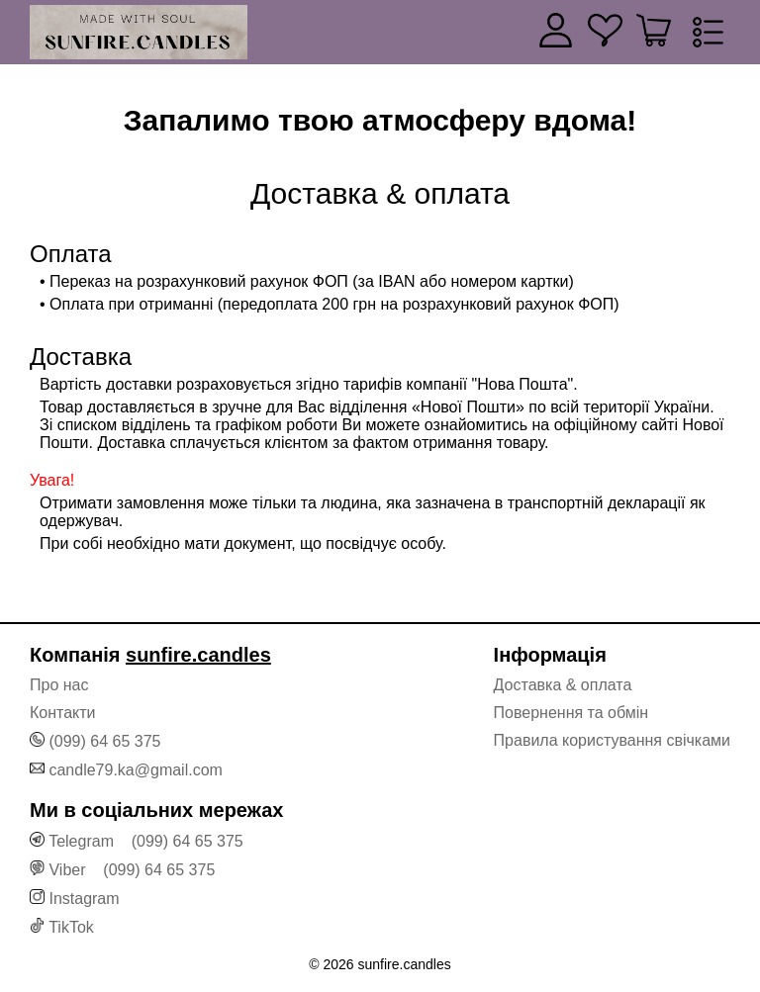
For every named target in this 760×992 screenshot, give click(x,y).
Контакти (63, 712)
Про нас (59, 684)
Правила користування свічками (612, 740)
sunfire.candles (198, 655)
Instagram (83, 898)
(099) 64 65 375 (104, 741)
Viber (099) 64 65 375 (131, 869)
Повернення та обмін (571, 712)
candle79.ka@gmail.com (135, 770)
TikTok (71, 927)
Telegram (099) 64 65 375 (145, 841)
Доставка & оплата (563, 684)
